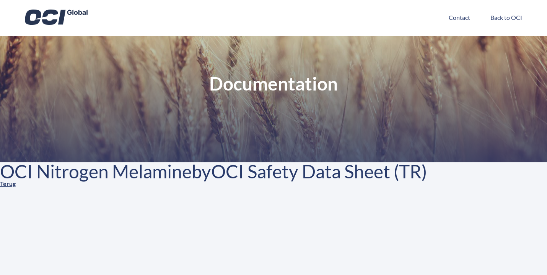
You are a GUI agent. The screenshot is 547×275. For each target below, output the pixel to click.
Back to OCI (506, 17)
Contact (459, 17)
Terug (8, 183)
